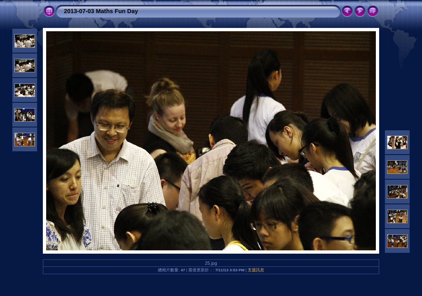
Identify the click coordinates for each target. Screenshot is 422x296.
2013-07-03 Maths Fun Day (101, 11)
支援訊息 (256, 270)
